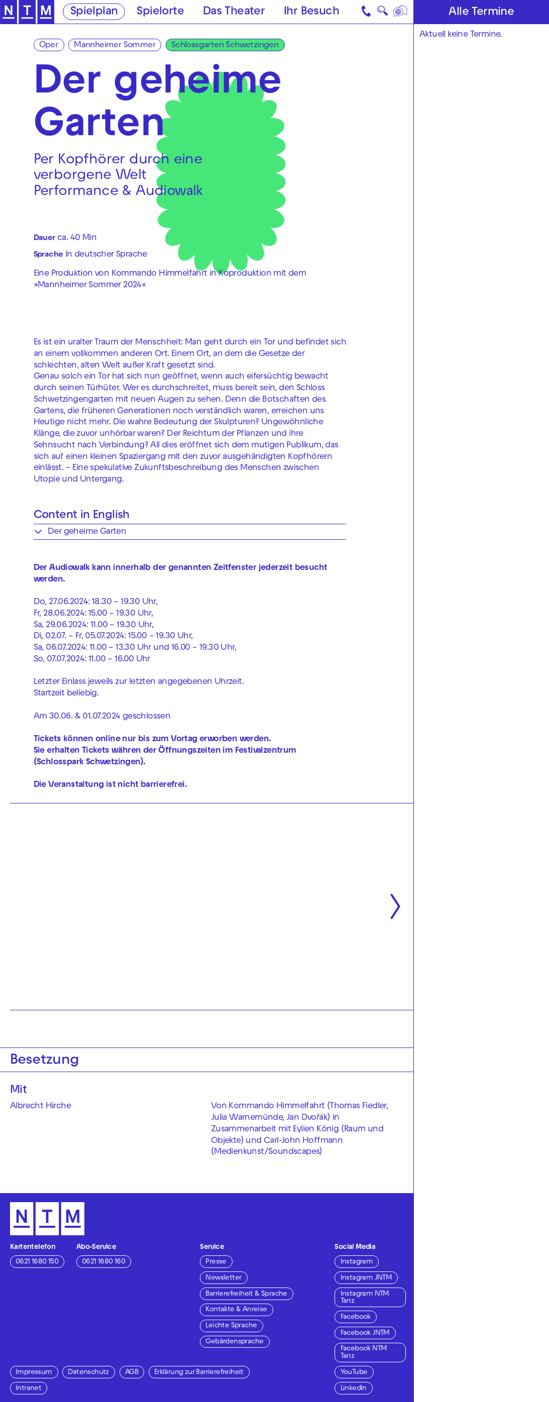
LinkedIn (354, 1388)
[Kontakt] (366, 12)
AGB (131, 1372)
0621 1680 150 (37, 1262)
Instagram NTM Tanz (365, 1298)
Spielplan (94, 12)
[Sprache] (401, 12)
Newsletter (223, 1278)
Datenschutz (88, 1372)
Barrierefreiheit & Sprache (246, 1294)
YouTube (354, 1372)
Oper (48, 46)
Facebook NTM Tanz (364, 1352)
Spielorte (160, 12)
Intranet (28, 1388)
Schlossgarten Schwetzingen (224, 46)
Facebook (356, 1317)
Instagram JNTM (366, 1278)
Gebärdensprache (234, 1342)
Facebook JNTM (365, 1333)
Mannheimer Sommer (114, 46)
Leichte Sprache (231, 1326)
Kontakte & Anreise (236, 1310)
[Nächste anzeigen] (395, 907)
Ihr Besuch (311, 12)
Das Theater (234, 12)
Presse (215, 1262)
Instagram (357, 1262)
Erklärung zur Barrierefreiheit (199, 1372)
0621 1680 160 (103, 1262)
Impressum (34, 1372)
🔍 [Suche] (382, 13)
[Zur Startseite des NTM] (27, 12)
